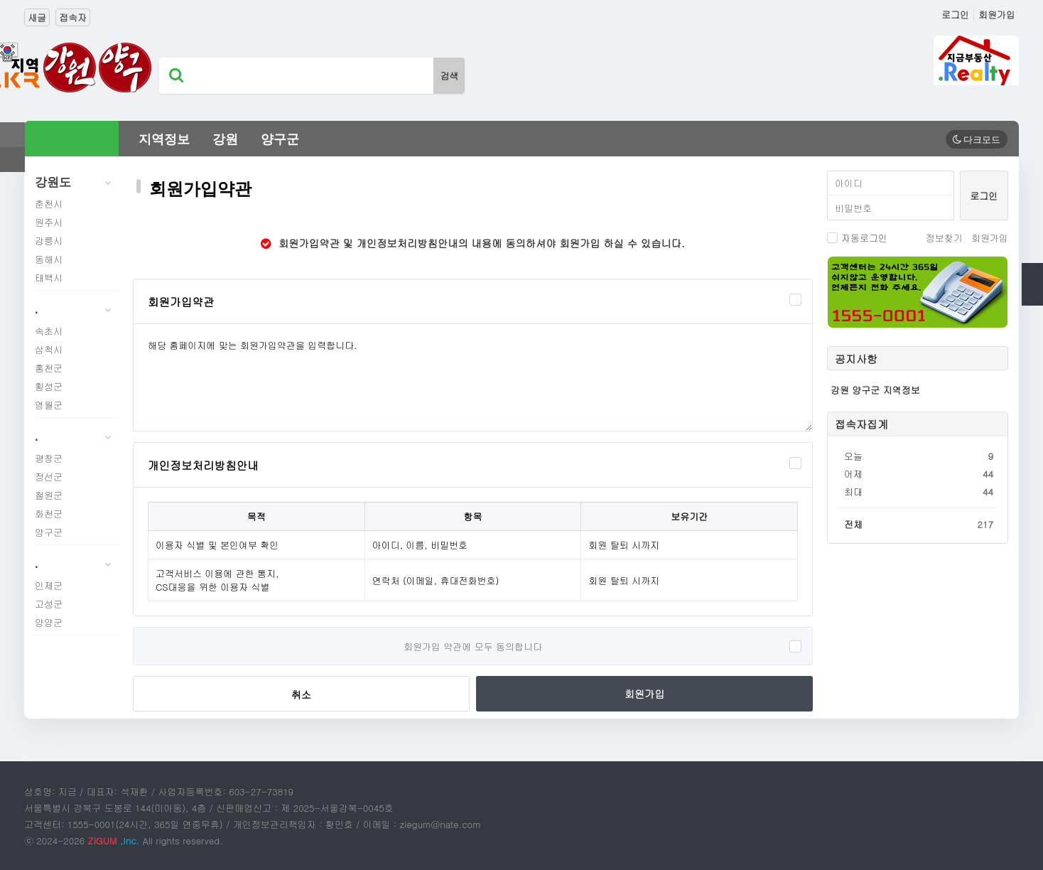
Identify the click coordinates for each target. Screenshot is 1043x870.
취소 (301, 694)
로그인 (955, 14)
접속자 (73, 17)
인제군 (49, 585)
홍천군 (49, 368)
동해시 (49, 259)
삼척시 (49, 349)
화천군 (49, 513)
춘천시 (49, 203)
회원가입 (996, 14)
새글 (37, 17)
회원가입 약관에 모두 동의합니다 (473, 646)
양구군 (280, 139)
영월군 (49, 405)
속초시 (49, 331)
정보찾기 (944, 238)
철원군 (49, 495)
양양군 (49, 622)
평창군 (49, 458)
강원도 (77, 183)
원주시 (49, 222)
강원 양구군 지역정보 (875, 390)
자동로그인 (857, 238)
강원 (225, 139)
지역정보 (164, 139)
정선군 (49, 476)
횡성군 (49, 386)
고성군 (49, 604)
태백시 (49, 277)
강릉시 (49, 240)
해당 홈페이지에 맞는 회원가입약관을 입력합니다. (473, 377)
